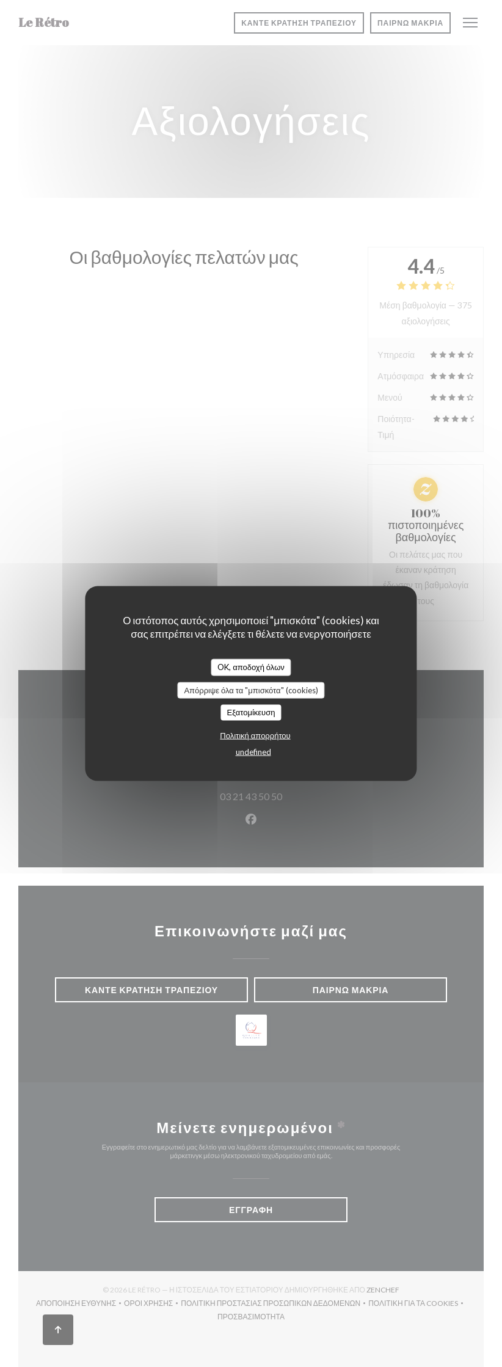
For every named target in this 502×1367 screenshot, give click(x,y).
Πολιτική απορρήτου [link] (255, 735)
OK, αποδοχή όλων (251, 667)
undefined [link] (253, 751)
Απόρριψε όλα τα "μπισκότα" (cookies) (251, 689)
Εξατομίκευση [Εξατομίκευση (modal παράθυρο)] (251, 712)
